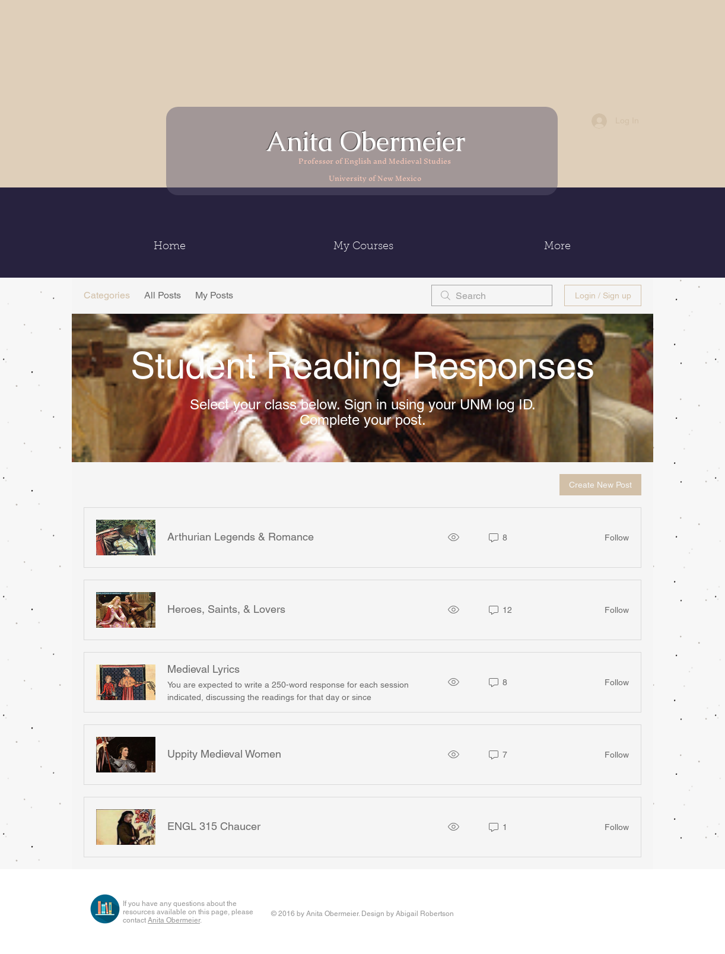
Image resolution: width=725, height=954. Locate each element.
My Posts (214, 295)
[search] (491, 295)
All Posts (162, 295)
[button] (363, 247)
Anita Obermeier (369, 141)
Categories (107, 295)
